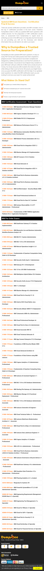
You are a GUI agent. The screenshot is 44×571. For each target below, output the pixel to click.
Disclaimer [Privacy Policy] (12, 540)
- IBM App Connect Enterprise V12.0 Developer (21, 339)
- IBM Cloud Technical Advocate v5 (18, 334)
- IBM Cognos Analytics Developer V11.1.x (20, 113)
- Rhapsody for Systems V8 (15, 483)
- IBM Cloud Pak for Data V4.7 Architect (19, 200)
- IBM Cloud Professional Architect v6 (19, 195)
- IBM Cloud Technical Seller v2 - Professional (21, 414)
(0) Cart (18, 12)
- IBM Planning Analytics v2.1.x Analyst (19, 478)
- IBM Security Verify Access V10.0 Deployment (22, 281)
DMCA (21, 540)
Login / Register (8, 12)
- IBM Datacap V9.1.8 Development (18, 265)
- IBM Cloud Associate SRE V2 (16, 330)
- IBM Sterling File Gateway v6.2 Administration (22, 389)
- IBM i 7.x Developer (14, 286)
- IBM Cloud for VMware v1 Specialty (18, 508)
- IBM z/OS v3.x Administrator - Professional (21, 446)
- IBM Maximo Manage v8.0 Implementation (20, 152)
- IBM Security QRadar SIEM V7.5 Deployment (21, 309)
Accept (38, 568)
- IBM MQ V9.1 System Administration (19, 237)
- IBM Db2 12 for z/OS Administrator (18, 242)
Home (2, 18)
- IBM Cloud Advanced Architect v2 (18, 351)
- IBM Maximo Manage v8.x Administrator (20, 290)
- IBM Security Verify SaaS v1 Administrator (20, 260)
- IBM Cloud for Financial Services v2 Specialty (21, 529)
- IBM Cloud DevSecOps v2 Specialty (18, 524)
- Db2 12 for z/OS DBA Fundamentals (18, 269)
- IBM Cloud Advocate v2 (15, 164)
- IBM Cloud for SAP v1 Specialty (17, 512)
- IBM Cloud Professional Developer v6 (19, 320)
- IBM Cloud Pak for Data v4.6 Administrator (20, 325)
